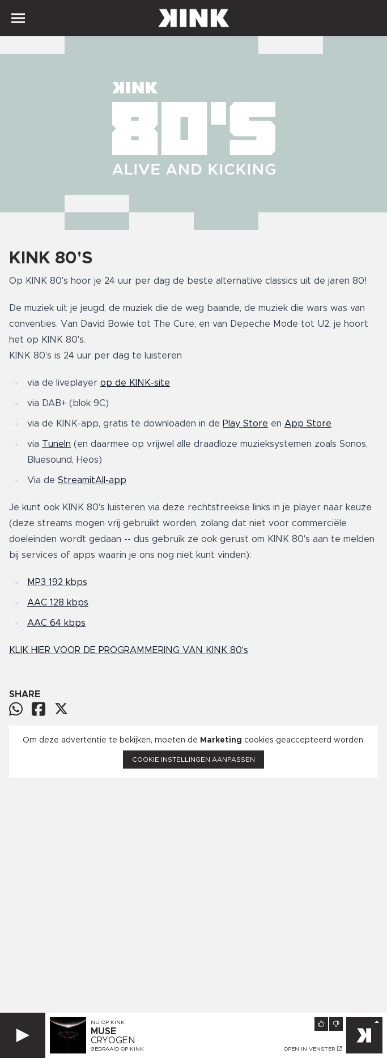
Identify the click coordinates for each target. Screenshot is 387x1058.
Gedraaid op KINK (117, 1049)
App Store (307, 423)
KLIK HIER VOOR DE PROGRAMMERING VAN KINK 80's (128, 650)
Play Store (245, 423)
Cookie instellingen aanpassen (193, 759)
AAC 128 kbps (57, 602)
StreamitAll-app (92, 480)
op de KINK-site (135, 382)
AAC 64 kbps (56, 623)
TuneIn (56, 444)
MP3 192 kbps (57, 582)
